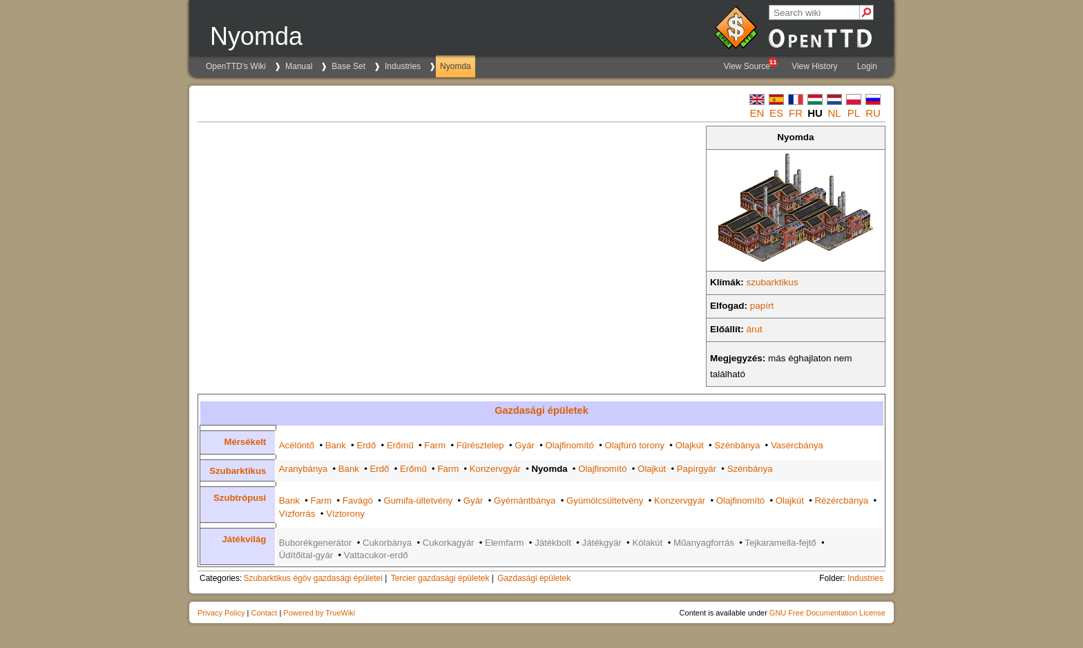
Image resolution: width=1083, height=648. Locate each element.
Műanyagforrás (703, 542)
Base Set (348, 66)
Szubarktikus (237, 471)
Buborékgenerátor (315, 542)
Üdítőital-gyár (306, 555)
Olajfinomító (570, 445)
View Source (750, 64)
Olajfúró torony (635, 445)
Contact (264, 613)
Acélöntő (296, 445)
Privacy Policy (221, 613)
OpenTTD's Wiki (236, 66)
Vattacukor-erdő (376, 555)
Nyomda (455, 66)
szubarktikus (772, 282)
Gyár (525, 445)
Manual (298, 66)
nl (834, 113)
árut (755, 329)
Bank (335, 445)
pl (853, 113)
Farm (434, 445)
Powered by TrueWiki (319, 613)
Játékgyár (602, 542)
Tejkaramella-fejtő (780, 542)
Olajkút (689, 445)
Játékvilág (244, 539)
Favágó (358, 500)
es (776, 113)
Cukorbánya (387, 542)
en (757, 113)
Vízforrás (297, 513)
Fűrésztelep (480, 445)
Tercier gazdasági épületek (440, 578)
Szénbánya (737, 445)
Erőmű (400, 445)
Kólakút (647, 542)
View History (814, 66)
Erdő (366, 445)
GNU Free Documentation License (827, 613)
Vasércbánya (797, 445)
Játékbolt (553, 542)
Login (867, 66)
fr (796, 113)
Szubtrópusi (239, 498)
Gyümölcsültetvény (604, 500)
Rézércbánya (841, 500)
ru (873, 113)
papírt (762, 306)
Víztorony (345, 513)
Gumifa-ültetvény (417, 500)
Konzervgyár (495, 469)
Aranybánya (303, 469)
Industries (403, 66)
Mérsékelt (245, 442)
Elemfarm (504, 542)
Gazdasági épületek (541, 410)
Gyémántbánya (524, 500)
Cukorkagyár (449, 542)
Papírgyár (696, 469)
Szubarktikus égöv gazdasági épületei (312, 578)
